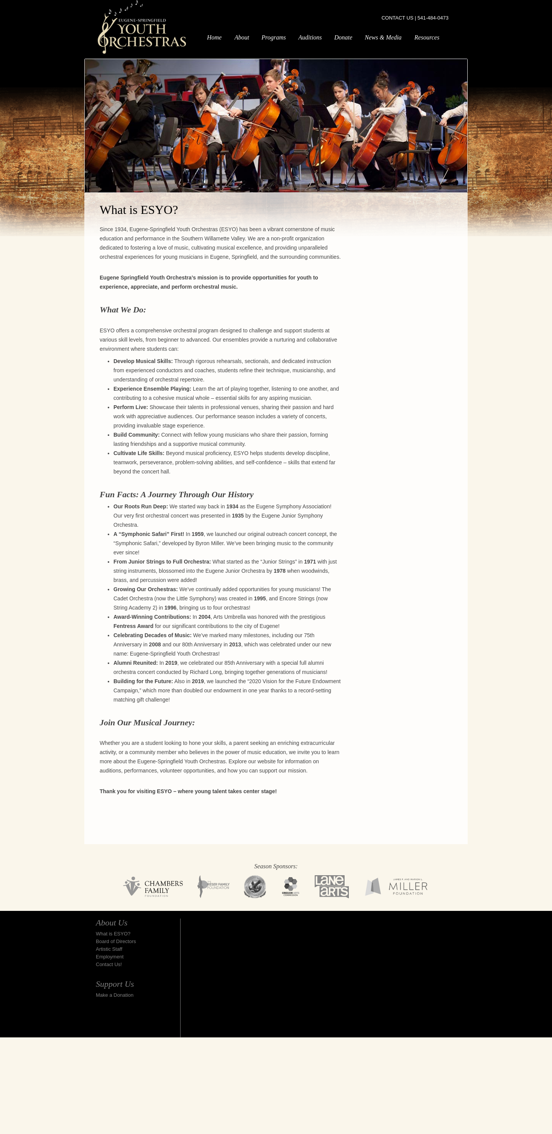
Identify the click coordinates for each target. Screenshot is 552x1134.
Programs (273, 37)
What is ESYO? (113, 934)
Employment (109, 957)
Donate (343, 37)
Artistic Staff (109, 949)
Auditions (310, 37)
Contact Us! (109, 964)
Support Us (115, 984)
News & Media (383, 37)
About (242, 37)
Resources (426, 37)
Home (214, 37)
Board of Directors (116, 941)
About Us (112, 922)
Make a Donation (114, 995)
